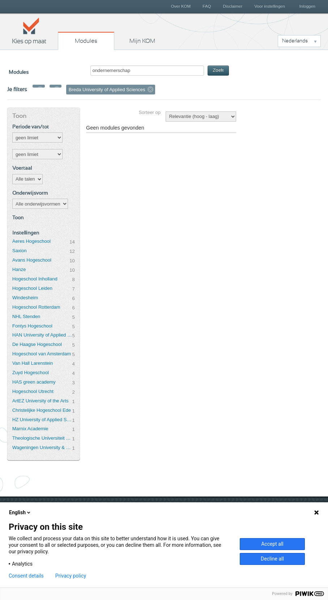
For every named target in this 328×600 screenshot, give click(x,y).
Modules (86, 41)
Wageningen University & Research (42, 447)
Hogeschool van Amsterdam (41, 353)
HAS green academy (34, 382)
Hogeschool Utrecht (33, 391)
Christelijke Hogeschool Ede (41, 410)
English (20, 512)
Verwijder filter (40, 89)
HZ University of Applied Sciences (42, 419)
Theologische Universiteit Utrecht (42, 438)
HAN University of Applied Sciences (42, 335)
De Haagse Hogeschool (37, 344)
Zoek (218, 70)
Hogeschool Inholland (34, 279)
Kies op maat (29, 31)
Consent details (26, 576)
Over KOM (181, 6)
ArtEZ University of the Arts (40, 400)
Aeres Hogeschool (31, 241)
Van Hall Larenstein (32, 363)
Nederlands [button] (295, 40)
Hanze (19, 269)
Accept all (272, 544)
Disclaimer (233, 6)
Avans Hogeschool (31, 260)
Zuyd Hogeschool (30, 372)
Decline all (272, 559)
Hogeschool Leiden (32, 288)
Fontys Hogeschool (32, 326)
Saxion (19, 250)
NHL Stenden (26, 316)
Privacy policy (70, 576)
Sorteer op (149, 112)
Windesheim (25, 297)
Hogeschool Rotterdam (36, 307)
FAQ (207, 6)
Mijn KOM (142, 41)
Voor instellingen (269, 6)
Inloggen (307, 6)
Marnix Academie (30, 428)
